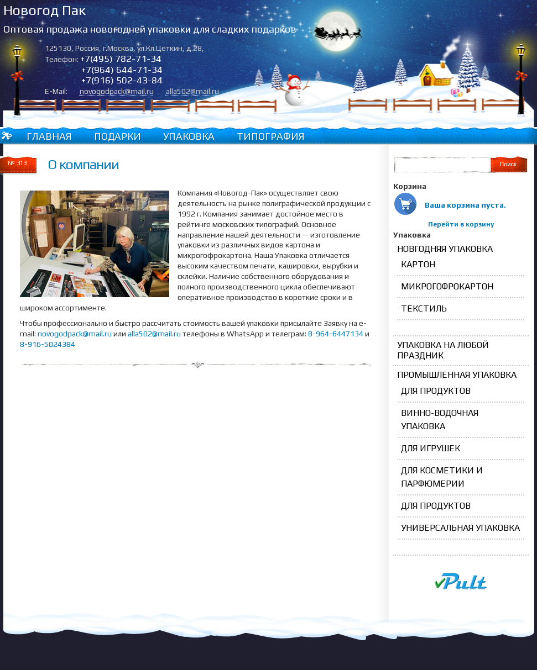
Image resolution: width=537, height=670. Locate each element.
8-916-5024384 (47, 344)
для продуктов (436, 391)
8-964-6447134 (335, 333)
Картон (418, 264)
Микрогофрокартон (447, 286)
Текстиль (424, 308)
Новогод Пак (44, 10)
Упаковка (189, 136)
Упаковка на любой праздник (443, 350)
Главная (49, 136)
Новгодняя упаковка (445, 249)
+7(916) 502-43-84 (122, 80)
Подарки (117, 136)
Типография (271, 136)
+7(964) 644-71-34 (122, 69)
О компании (83, 164)
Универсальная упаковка (460, 528)
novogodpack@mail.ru (117, 91)
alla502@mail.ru (192, 91)
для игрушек (430, 448)
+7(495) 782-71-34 (120, 58)
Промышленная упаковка (457, 375)
